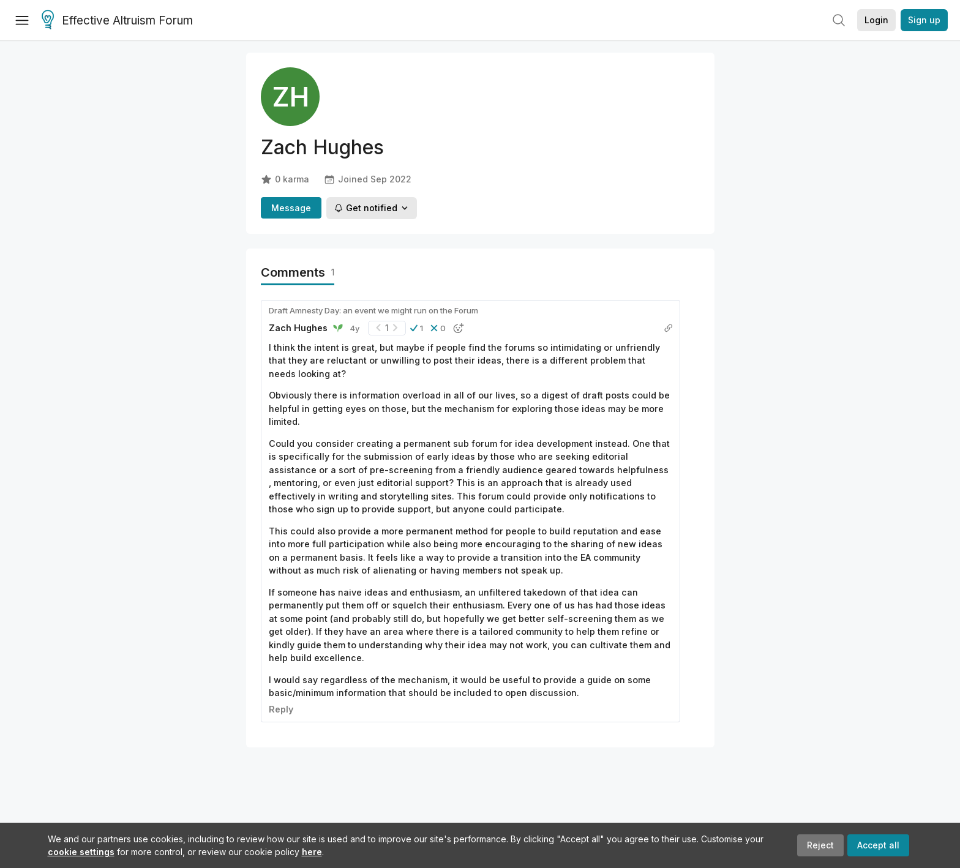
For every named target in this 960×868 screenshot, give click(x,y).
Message (291, 208)
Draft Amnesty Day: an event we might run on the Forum (373, 310)
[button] (416, 328)
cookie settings (81, 852)
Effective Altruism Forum (117, 20)
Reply (281, 709)
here (312, 852)
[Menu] (22, 20)
